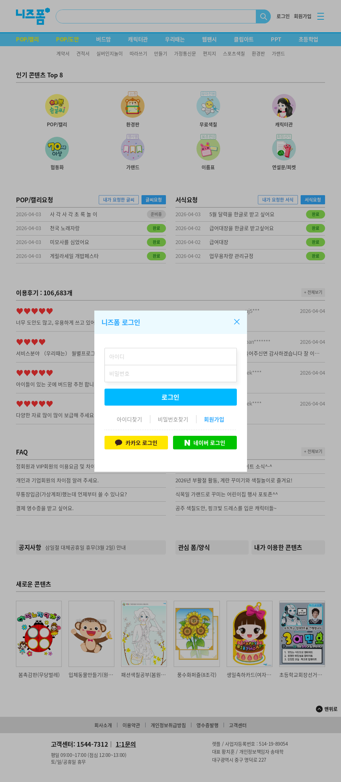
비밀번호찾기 (173, 419)
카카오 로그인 (136, 443)
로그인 (171, 397)
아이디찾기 (129, 419)
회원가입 (214, 419)
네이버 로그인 (205, 443)
